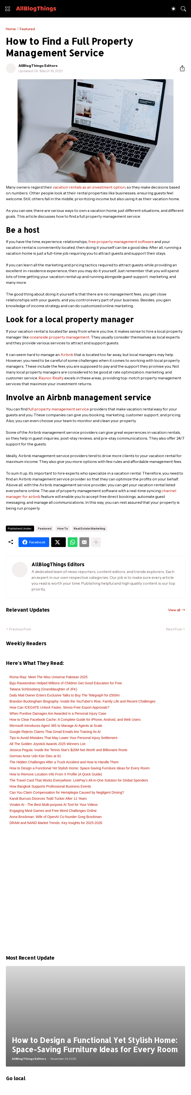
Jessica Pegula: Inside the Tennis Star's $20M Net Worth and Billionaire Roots (68, 750)
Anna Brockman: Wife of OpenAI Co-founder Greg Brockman (56, 817)
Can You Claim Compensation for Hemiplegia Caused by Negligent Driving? (67, 792)
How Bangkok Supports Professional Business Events (50, 786)
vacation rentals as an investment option (89, 187)
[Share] (180, 68)
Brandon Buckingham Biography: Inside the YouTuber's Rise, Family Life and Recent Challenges (82, 701)
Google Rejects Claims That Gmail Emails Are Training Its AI (55, 732)
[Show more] (96, 542)
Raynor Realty (51, 377)
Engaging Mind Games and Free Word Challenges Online (53, 811)
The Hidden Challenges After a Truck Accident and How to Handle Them (64, 762)
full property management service (58, 409)
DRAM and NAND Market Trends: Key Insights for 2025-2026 (56, 823)
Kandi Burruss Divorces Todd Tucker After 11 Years (48, 798)
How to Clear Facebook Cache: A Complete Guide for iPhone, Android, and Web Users (75, 719)
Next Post (174, 629)
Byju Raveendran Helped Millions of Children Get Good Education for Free (66, 683)
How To (62, 528)
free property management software (121, 241)
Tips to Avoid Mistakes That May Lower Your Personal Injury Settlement (63, 738)
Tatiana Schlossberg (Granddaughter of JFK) (43, 689)
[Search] (183, 9)
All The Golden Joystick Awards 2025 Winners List (48, 744)
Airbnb (66, 354)
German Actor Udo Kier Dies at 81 (35, 756)
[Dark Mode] (173, 9)
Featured (27, 29)
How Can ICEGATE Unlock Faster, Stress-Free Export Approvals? (59, 707)
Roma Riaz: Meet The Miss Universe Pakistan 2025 (48, 677)
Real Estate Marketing (89, 528)
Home (11, 29)
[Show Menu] (7, 9)
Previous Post (20, 629)
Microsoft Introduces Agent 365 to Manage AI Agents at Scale (56, 726)
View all (174, 610)
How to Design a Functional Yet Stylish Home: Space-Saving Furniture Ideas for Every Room (80, 768)
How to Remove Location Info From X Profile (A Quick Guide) (56, 774)
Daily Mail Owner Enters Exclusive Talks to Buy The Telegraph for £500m (65, 695)
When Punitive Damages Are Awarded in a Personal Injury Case (58, 713)
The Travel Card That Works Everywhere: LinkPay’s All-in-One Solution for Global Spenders (79, 780)
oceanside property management (59, 337)
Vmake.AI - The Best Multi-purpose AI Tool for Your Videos (54, 805)
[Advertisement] (95, 892)
